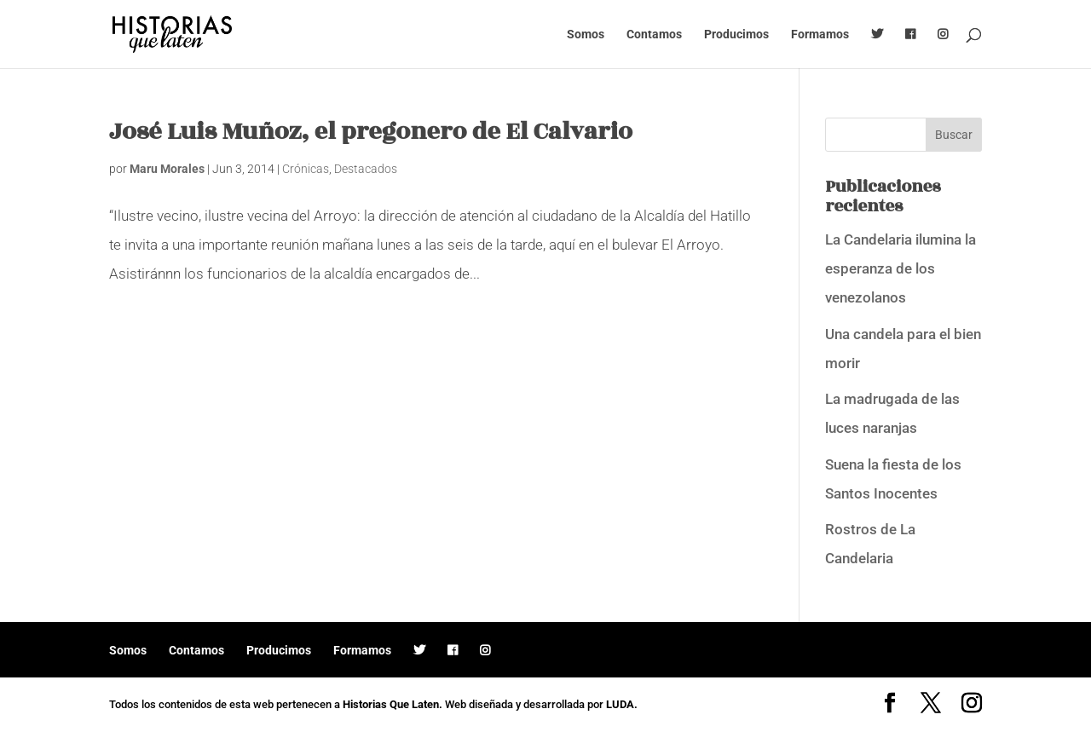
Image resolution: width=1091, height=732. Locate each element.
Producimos (736, 34)
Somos (585, 34)
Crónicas (305, 169)
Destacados (365, 169)
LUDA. (622, 704)
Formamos (820, 34)
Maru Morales (167, 169)
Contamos (654, 34)
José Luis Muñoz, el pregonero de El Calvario (370, 131)
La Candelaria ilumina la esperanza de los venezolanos (900, 268)
